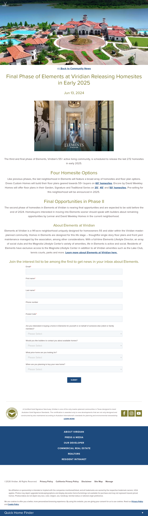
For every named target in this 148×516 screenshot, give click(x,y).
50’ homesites (117, 187)
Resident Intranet (74, 459)
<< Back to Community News (74, 68)
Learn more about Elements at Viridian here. (91, 252)
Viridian (14, 481)
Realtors (74, 453)
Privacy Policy (46, 481)
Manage (109, 481)
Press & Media (74, 437)
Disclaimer (86, 481)
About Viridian (74, 431)
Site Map (98, 481)
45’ (102, 187)
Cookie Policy (13, 504)
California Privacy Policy (67, 481)
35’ (97, 187)
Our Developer (74, 442)
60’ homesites (103, 183)
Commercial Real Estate (74, 448)
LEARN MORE (69, 419)
